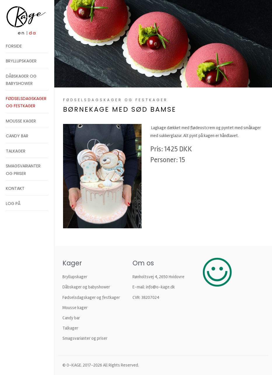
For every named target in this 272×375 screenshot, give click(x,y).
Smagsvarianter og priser (84, 338)
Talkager (15, 151)
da (32, 33)
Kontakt (15, 188)
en (21, 33)
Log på (13, 203)
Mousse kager (21, 121)
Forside (14, 46)
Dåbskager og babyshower (86, 287)
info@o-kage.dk (160, 287)
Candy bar (17, 136)
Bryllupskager (21, 61)
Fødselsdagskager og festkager (91, 297)
